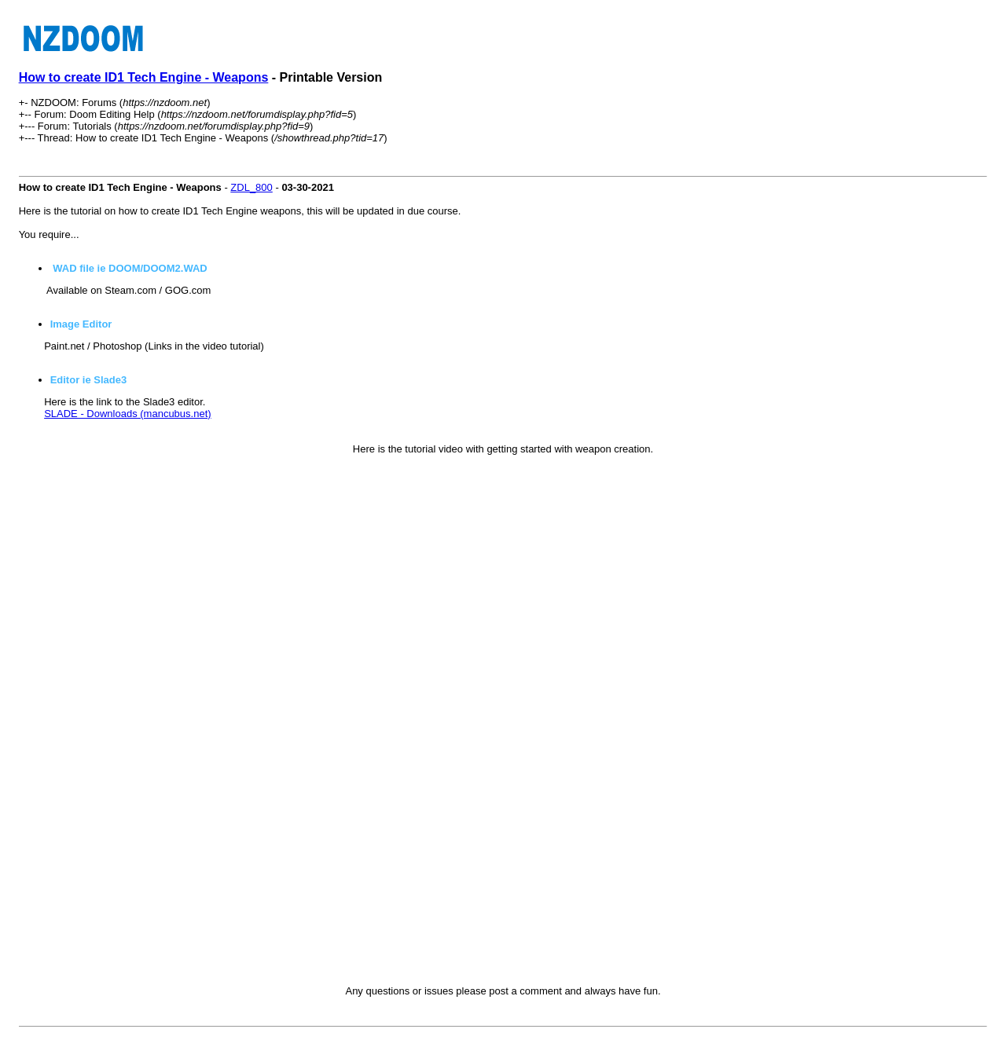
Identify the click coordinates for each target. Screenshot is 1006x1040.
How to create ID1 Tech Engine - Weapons (144, 77)
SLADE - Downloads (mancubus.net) (127, 413)
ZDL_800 (251, 187)
